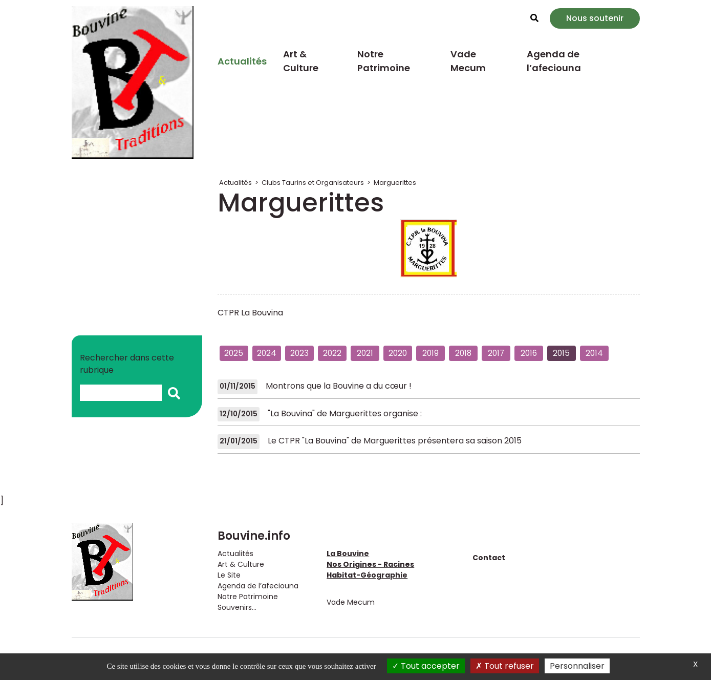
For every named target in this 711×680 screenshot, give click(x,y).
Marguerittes (395, 182)
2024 (266, 353)
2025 (233, 353)
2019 (430, 353)
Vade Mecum (468, 61)
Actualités (242, 61)
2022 (332, 353)
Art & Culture (300, 61)
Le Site (229, 575)
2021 (365, 353)
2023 (299, 353)
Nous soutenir (594, 18)
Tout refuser (505, 666)
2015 (561, 353)
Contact (488, 557)
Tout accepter (426, 666)
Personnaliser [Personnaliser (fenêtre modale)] (577, 666)
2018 (463, 353)
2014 (594, 353)
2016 (529, 353)
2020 (398, 353)
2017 (496, 353)
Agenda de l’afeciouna (554, 61)
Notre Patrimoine (383, 61)
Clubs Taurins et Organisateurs (313, 182)
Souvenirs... (237, 607)
